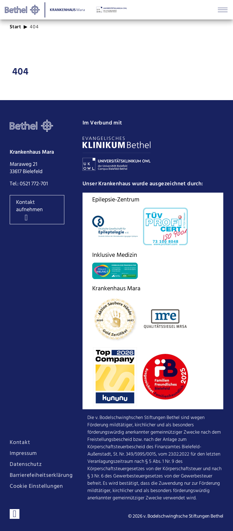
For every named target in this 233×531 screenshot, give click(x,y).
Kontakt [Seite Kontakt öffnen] (20, 443)
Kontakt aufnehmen (29, 206)
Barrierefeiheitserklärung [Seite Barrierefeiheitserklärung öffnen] (41, 476)
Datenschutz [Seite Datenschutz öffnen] (26, 465)
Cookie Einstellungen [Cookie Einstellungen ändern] (36, 487)
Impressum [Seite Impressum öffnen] (23, 454)
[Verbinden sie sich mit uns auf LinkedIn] (14, 514)
